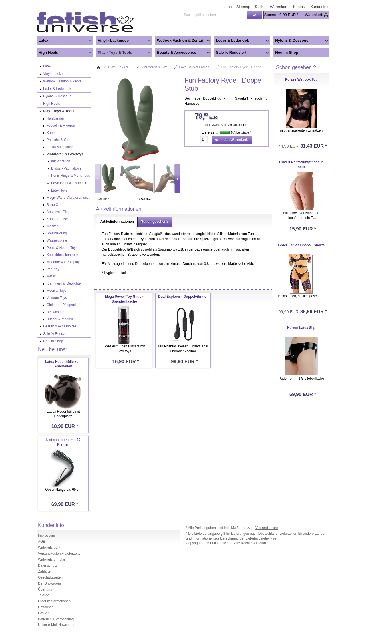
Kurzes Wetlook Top (301, 79)
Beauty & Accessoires (182, 52)
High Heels (64, 52)
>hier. (274, 538)
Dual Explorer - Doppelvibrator (183, 297)
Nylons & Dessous (300, 40)
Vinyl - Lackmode (123, 40)
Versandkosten (237, 124)
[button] (254, 15)
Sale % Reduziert (241, 52)
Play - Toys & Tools (123, 52)
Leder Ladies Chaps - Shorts (301, 245)
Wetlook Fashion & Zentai (182, 40)
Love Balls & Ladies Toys (198, 67)
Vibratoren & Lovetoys (158, 67)
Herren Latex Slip (301, 328)
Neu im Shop (286, 52)
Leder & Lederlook (241, 40)
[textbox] (214, 15)
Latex (64, 40)
